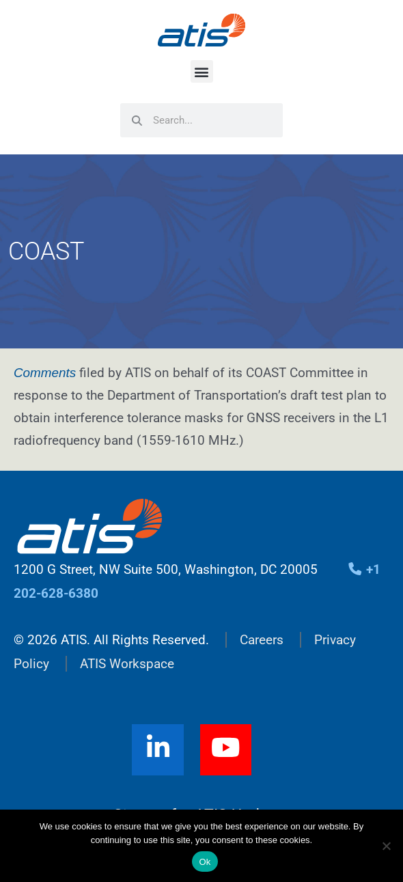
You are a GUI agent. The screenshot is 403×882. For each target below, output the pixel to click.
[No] (386, 846)
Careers (261, 640)
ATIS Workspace (127, 664)
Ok (204, 862)
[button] (202, 71)
